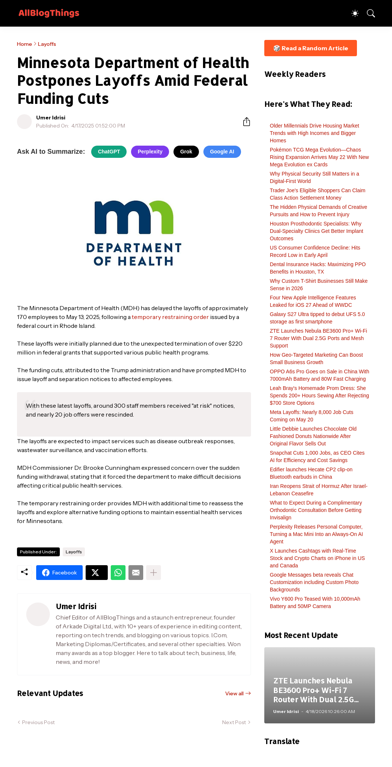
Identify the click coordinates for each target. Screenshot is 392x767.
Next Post (234, 722)
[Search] (367, 13)
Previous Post (38, 722)
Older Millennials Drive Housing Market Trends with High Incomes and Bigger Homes (314, 133)
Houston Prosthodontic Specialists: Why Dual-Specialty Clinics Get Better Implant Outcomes (316, 231)
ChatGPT (109, 152)
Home (24, 44)
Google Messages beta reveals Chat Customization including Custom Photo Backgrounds (314, 582)
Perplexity (150, 152)
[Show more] (153, 572)
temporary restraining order (170, 316)
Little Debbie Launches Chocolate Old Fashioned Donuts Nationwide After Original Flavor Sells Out (313, 436)
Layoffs (47, 44)
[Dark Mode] (351, 13)
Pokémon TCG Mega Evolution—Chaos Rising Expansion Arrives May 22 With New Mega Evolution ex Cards (319, 157)
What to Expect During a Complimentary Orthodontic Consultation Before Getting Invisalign (316, 510)
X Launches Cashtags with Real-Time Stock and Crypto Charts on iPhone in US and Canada (317, 558)
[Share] (243, 121)
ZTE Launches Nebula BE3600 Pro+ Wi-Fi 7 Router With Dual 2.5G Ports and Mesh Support (318, 338)
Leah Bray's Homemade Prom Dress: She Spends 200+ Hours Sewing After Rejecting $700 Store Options (319, 395)
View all (234, 693)
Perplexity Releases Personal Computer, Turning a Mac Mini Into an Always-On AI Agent (316, 534)
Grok (186, 152)
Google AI (222, 152)
